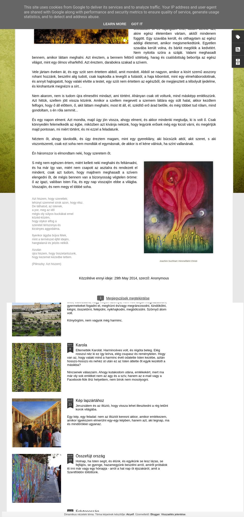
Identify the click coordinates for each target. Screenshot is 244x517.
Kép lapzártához (90, 400)
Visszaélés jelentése (173, 514)
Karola (81, 345)
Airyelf (130, 514)
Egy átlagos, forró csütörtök (100, 289)
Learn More (114, 24)
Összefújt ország (90, 456)
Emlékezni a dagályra (39, 259)
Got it (137, 24)
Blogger (155, 514)
